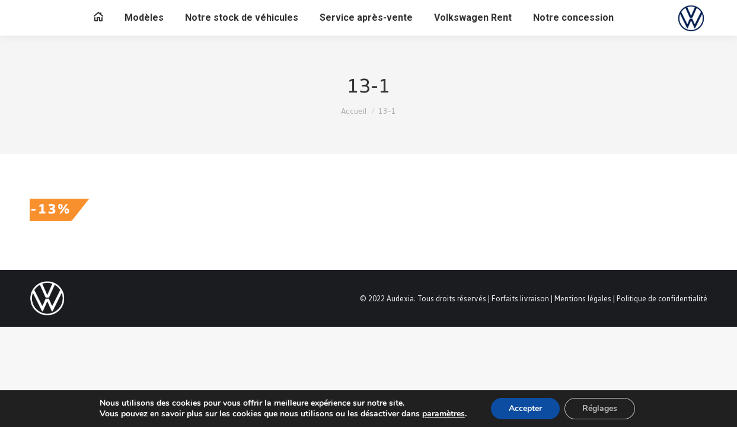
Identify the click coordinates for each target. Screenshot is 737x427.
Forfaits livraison (520, 298)
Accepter (525, 408)
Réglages (599, 408)
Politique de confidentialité (662, 298)
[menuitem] (98, 17)
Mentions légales (582, 298)
